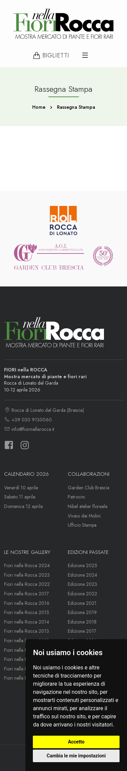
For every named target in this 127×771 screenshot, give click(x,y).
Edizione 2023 (82, 584)
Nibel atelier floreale (87, 506)
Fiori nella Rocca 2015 (26, 612)
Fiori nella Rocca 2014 (26, 621)
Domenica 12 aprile (23, 506)
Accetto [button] (76, 741)
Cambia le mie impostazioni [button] (76, 755)
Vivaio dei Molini (84, 515)
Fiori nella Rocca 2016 (26, 603)
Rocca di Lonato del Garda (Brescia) (44, 410)
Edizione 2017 (82, 631)
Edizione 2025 (82, 565)
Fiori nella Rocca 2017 (26, 593)
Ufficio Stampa (82, 525)
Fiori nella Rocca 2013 (26, 631)
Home (38, 107)
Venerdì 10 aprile (21, 487)
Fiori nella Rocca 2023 (27, 575)
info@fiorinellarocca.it (29, 429)
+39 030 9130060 (28, 419)
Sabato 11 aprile (19, 496)
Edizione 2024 (82, 575)
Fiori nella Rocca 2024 (27, 565)
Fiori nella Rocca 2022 (27, 584)
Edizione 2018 (82, 621)
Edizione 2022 (82, 593)
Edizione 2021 (82, 603)
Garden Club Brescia (88, 487)
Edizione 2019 (82, 612)
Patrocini (76, 496)
